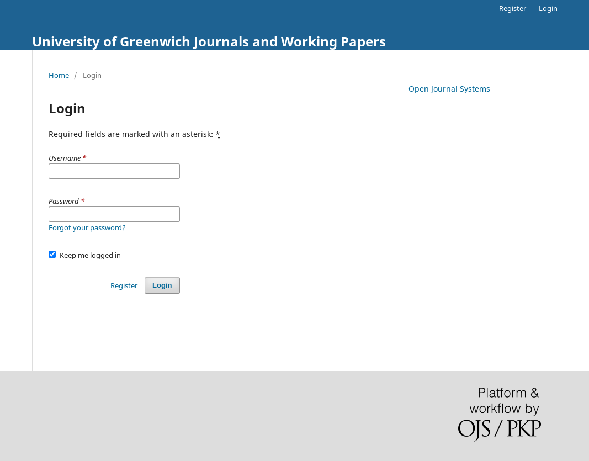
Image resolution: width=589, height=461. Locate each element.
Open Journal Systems (449, 88)
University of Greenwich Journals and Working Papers (209, 41)
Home (59, 75)
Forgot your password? (87, 227)
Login (548, 8)
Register (512, 8)
